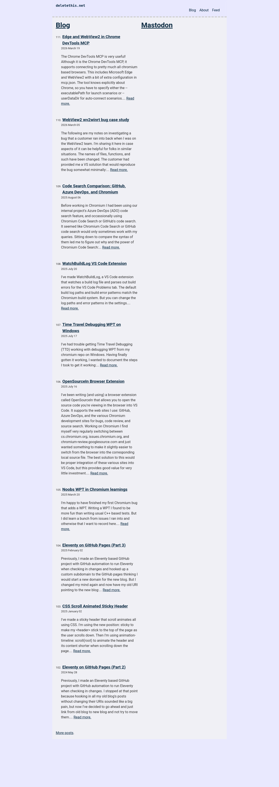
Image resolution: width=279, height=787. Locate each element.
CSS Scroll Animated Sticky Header (95, 606)
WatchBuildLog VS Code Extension (94, 263)
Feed (216, 10)
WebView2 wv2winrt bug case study (95, 119)
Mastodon (157, 25)
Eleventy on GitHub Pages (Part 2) (94, 667)
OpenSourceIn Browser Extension (93, 381)
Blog (192, 10)
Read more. (119, 170)
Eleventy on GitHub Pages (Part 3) (94, 545)
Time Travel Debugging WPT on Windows (91, 327)
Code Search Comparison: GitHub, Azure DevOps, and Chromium (94, 189)
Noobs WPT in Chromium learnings (94, 489)
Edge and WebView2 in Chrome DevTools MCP (91, 40)
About (204, 10)
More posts (64, 733)
